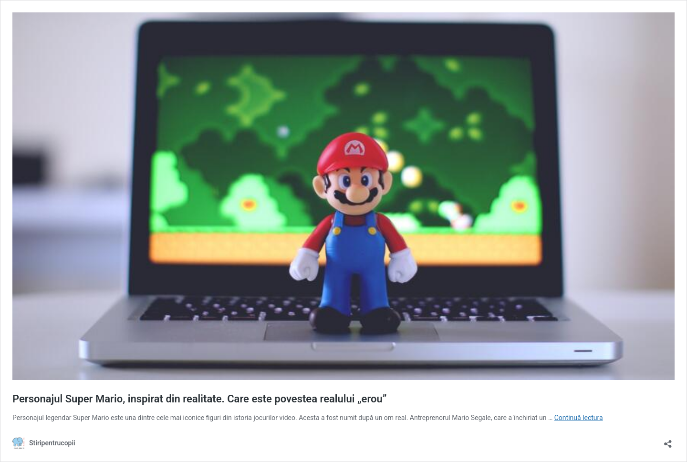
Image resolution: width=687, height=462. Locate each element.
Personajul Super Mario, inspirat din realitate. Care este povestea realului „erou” (199, 399)
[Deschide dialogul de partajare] (668, 440)
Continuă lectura (578, 417)
